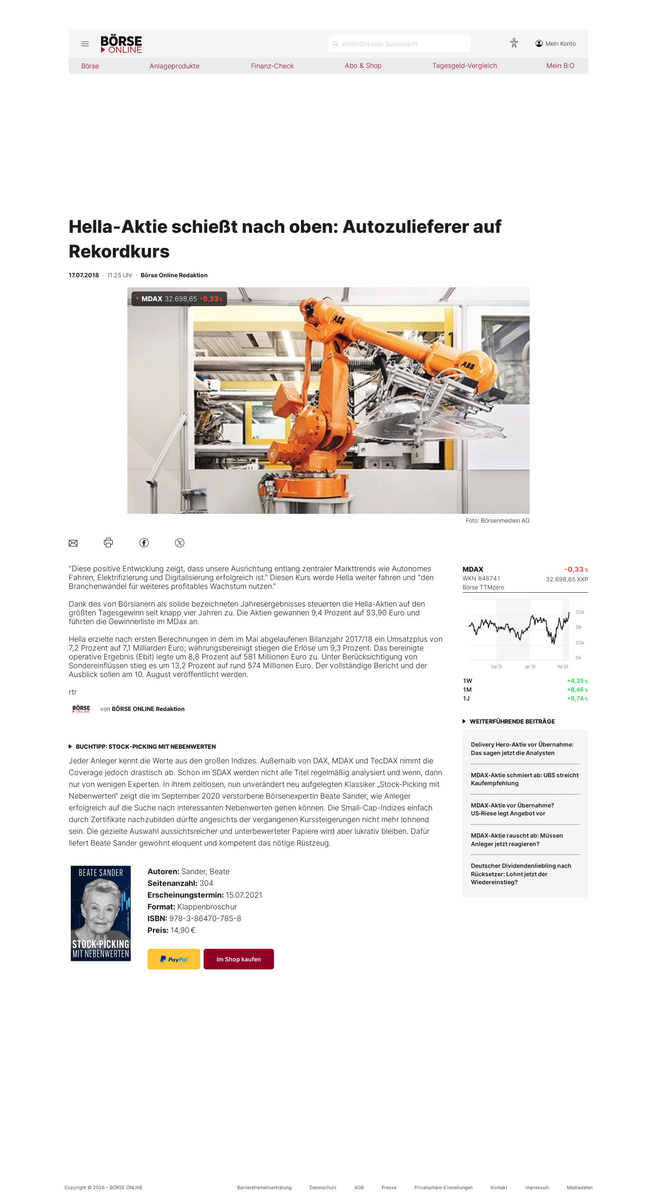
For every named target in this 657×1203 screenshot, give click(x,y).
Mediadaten (579, 1187)
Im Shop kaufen (239, 959)
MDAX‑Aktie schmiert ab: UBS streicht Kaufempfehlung (525, 779)
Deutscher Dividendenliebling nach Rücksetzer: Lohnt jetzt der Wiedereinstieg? (521, 873)
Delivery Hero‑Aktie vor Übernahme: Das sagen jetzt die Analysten (522, 748)
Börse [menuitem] (90, 66)
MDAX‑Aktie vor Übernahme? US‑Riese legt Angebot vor (512, 809)
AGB (359, 1187)
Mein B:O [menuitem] (560, 65)
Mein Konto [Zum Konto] (555, 43)
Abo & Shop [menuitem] (363, 65)
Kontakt (499, 1187)
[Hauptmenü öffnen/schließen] (85, 43)
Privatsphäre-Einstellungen (443, 1187)
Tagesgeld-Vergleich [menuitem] (464, 65)
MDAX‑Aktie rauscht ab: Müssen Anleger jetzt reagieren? (517, 839)
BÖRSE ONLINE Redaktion (148, 708)
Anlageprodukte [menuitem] (174, 66)
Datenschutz (323, 1187)
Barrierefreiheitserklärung (264, 1187)
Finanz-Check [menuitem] (272, 66)
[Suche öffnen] (399, 43)
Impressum (537, 1187)
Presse (389, 1187)
